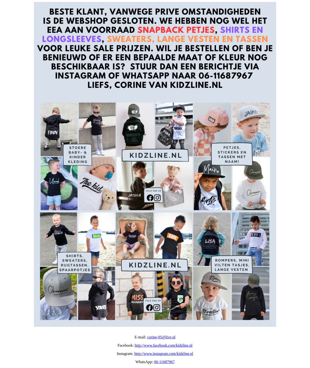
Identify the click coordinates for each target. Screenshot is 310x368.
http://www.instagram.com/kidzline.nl (163, 354)
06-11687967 (164, 362)
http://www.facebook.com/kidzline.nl (163, 345)
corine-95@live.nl (161, 337)
